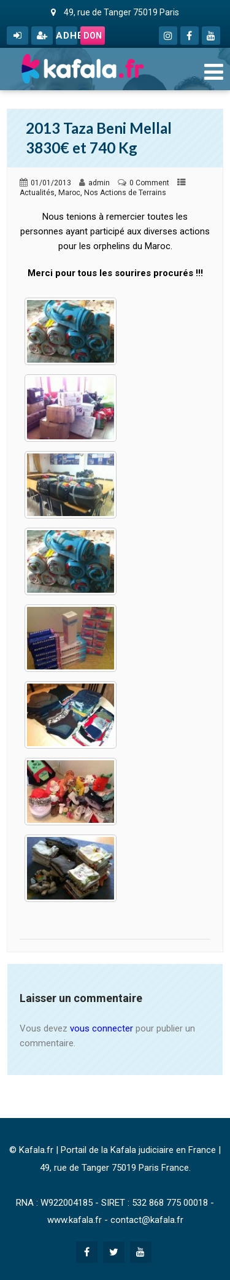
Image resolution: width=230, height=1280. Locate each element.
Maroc (69, 192)
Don (92, 35)
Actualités (37, 192)
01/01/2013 (51, 183)
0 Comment (149, 183)
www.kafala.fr (74, 1219)
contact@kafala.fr (146, 1219)
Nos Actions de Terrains (125, 192)
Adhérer (66, 35)
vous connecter (101, 1028)
